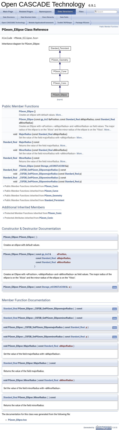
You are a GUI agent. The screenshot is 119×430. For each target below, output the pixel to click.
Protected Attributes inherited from (28, 218)
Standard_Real (73, 119)
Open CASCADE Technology (13, 23)
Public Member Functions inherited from (30, 186)
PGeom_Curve (51, 191)
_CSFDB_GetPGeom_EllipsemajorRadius (38, 170)
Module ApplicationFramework (41, 23)
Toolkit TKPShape (64, 23)
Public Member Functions (108, 27)
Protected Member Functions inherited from (32, 213)
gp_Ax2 (44, 119)
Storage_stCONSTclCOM (53, 166)
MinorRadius (25, 150)
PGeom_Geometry (53, 195)
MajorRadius (25, 134)
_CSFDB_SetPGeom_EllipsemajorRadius (38, 174)
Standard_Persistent (54, 200)
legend (59, 99)
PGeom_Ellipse (26, 111)
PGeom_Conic (51, 186)
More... (59, 115)
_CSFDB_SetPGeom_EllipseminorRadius (38, 181)
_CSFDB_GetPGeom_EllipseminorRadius (38, 177)
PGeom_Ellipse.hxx (17, 420)
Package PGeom (82, 23)
